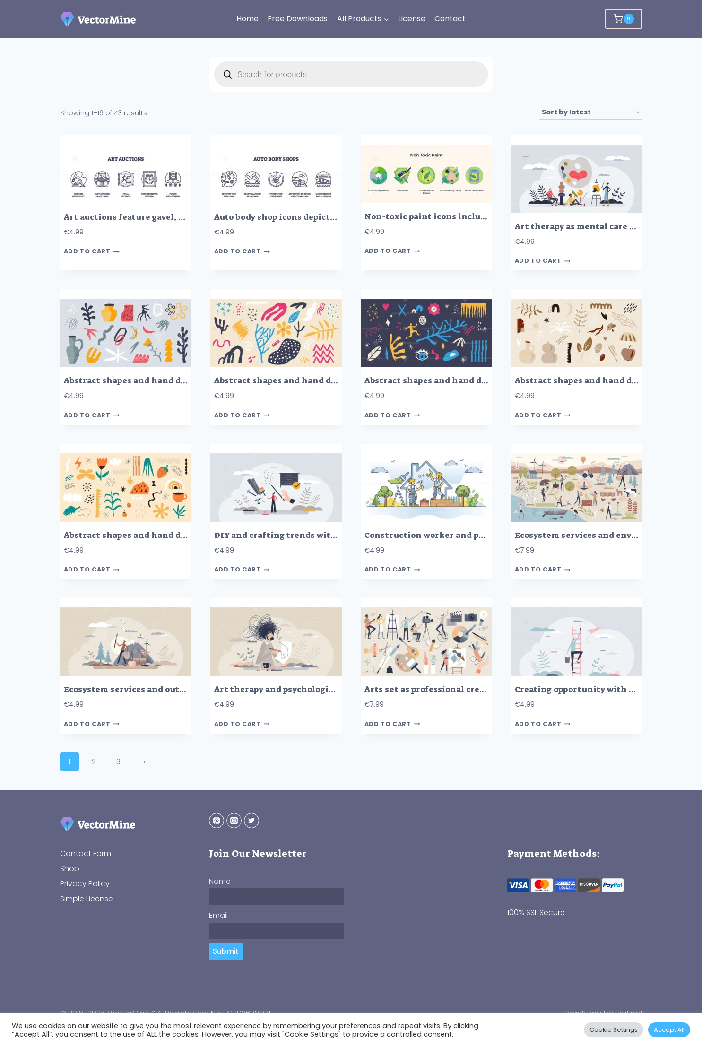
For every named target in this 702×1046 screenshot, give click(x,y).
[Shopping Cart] (623, 19)
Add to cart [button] (92, 252)
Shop (69, 868)
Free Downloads (298, 18)
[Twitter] (251, 820)
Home (247, 18)
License (411, 18)
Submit (226, 951)
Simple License (86, 898)
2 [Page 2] (94, 761)
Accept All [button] (669, 1029)
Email (218, 915)
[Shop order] (590, 113)
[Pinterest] (216, 820)
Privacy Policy (85, 883)
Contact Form (85, 853)
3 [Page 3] (118, 761)
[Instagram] (234, 820)
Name (220, 881)
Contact (450, 18)
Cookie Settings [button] (613, 1029)
